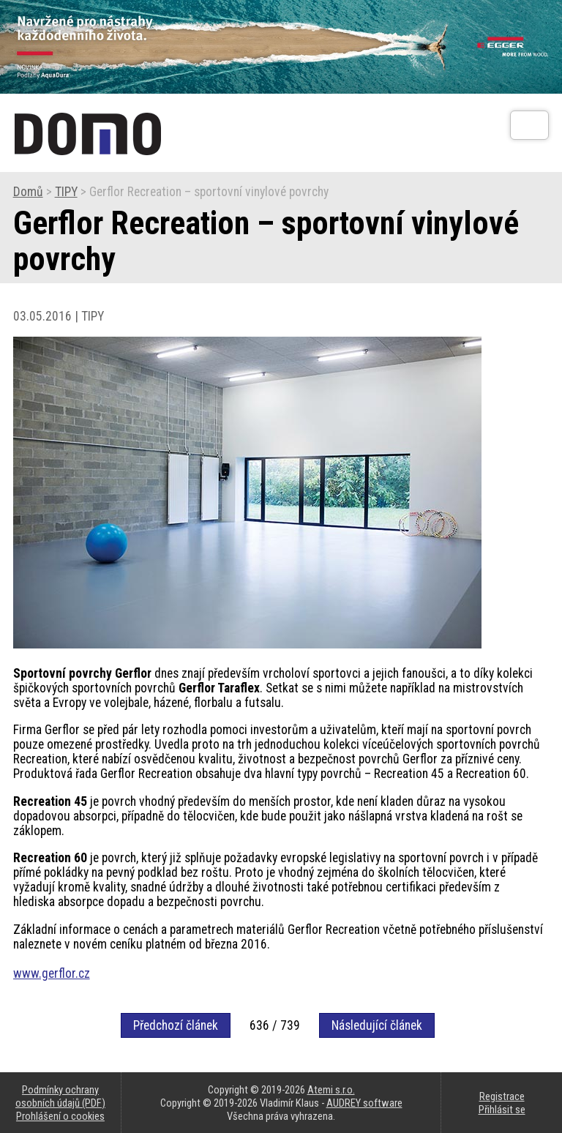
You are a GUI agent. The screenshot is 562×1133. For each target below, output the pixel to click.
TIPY (66, 191)
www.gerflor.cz (51, 973)
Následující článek (376, 1025)
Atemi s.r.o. (331, 1089)
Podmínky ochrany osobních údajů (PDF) (60, 1096)
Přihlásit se (502, 1109)
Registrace (502, 1096)
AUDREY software (364, 1103)
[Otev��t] (529, 125)
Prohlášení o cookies (60, 1116)
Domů (28, 191)
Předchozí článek (175, 1025)
